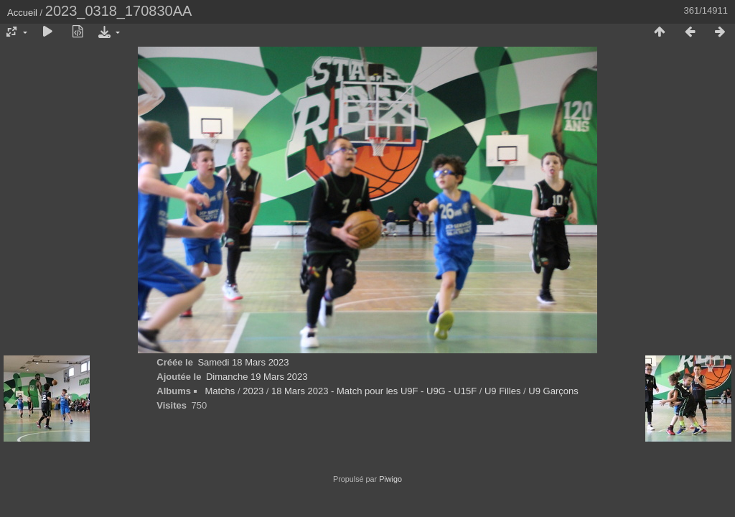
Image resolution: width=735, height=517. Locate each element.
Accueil (22, 12)
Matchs (220, 391)
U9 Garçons (553, 391)
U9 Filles (502, 391)
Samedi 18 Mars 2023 (243, 362)
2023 (253, 391)
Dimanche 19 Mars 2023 (257, 376)
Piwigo (390, 479)
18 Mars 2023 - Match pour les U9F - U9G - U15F (375, 391)
